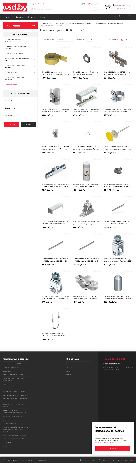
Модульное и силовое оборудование (14, 391)
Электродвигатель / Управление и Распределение (13, 379)
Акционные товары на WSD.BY (12, 364)
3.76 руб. (118, 266)
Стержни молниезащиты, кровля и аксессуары (16, 47)
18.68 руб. (56, 229)
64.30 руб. (56, 266)
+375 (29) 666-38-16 (114, 359)
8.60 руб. (87, 229)
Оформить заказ (121, 9)
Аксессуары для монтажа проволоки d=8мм (17, 59)
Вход (32, 4)
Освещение (6, 388)
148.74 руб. (87, 191)
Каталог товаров (20, 25)
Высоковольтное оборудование (12, 416)
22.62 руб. (118, 79)
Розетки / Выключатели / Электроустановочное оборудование (14, 411)
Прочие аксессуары (11, 84)
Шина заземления (11, 72)
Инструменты (7, 442)
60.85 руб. (56, 79)
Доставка (19, 17)
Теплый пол (6, 446)
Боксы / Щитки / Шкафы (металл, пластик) (13, 406)
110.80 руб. (87, 266)
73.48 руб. (56, 341)
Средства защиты (8, 420)
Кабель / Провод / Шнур (10, 367)
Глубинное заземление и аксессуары (13, 40)
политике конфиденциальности (106, 442)
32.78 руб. (56, 191)
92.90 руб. (87, 116)
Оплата (42, 17)
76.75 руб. (118, 154)
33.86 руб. (56, 116)
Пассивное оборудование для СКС (13, 439)
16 (34, 66)
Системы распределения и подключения (15, 395)
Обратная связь (10, 460)
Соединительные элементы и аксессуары (14, 79)
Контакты (31, 17)
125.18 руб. (118, 303)
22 (34, 84)
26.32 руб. (87, 154)
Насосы (5, 384)
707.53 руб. (87, 79)
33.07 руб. (56, 154)
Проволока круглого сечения (14, 53)
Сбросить (28, 124)
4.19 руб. (56, 303)
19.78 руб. (118, 116)
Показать (12, 124)
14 (34, 59)
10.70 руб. (87, 303)
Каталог (8, 17)
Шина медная (7, 371)
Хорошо (113, 448)
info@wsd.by (114, 364)
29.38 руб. (118, 229)
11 (34, 47)
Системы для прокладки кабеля (13, 375)
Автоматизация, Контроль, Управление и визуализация (15, 400)
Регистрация (39, 4)
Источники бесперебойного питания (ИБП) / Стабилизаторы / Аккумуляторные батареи (16, 429)
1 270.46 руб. (118, 191)
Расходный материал (9, 423)
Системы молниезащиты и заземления (15, 435)
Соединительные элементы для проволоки (15, 67)
